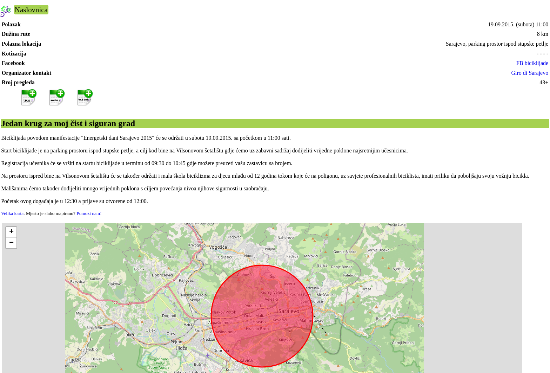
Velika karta (12, 213)
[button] (11, 232)
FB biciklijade (532, 63)
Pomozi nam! (88, 213)
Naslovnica (31, 10)
